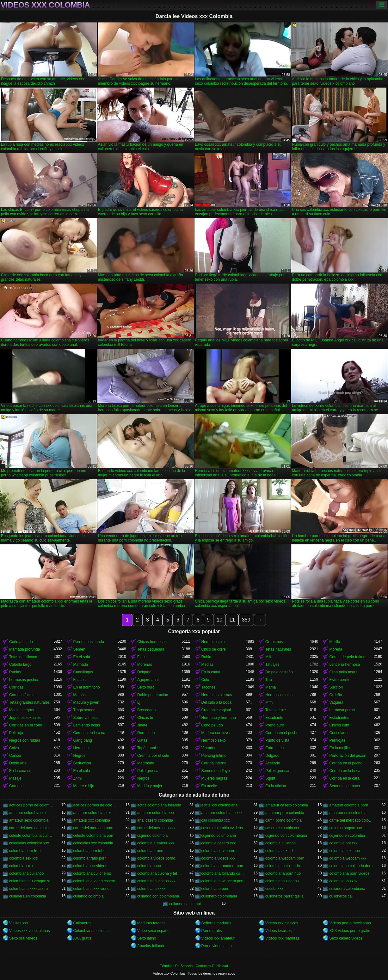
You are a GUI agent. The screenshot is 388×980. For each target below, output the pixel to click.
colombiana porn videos (349, 873)
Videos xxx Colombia (45, 5)
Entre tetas (274, 748)
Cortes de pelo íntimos (348, 657)
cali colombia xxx (215, 820)
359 (246, 619)
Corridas (16, 687)
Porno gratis (211, 930)
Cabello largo (20, 664)
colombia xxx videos (90, 866)
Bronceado (146, 710)
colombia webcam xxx (347, 858)
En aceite (209, 786)
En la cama (210, 672)
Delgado (144, 672)
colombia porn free (24, 850)
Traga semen (84, 710)
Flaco (141, 657)
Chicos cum (339, 725)
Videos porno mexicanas (350, 923)
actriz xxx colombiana (219, 805)
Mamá (270, 687)
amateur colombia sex (27, 813)
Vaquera (336, 702)
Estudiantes (339, 717)
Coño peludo (212, 725)
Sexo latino (146, 938)
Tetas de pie (275, 710)
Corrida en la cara (344, 778)
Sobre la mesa (85, 717)
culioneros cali (341, 896)
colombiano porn (215, 888)
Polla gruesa (147, 771)
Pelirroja (16, 733)
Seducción (82, 763)
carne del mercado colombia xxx (31, 828)
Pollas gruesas (277, 771)
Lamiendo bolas (86, 725)
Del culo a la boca (216, 702)
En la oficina (275, 786)
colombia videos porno (156, 858)
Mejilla (334, 642)
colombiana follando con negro (223, 873)
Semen (79, 649)
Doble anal (18, 763)
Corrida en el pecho (282, 733)
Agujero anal (147, 679)
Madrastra (145, 763)
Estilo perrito (339, 679)
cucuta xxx (274, 888)
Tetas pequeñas (150, 649)
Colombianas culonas (91, 930)
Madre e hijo (83, 786)
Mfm (269, 702)
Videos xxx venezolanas (29, 930)
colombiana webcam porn (223, 881)
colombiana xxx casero (28, 888)
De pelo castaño (279, 672)
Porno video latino (216, 946)
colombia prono (150, 850)
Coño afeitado (21, 642)
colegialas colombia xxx (29, 843)
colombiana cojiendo (282, 866)
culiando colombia (88, 896)
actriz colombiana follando (159, 805)
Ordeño (335, 695)
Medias (207, 664)
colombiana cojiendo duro (351, 866)
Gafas (142, 740)
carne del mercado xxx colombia (159, 828)
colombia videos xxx (218, 858)
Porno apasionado (88, 642)
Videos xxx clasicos (281, 923)
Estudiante (274, 717)
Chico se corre (213, 649)
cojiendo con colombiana (286, 835)
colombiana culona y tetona (159, 873)
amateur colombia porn (348, 805)
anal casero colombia (155, 820)
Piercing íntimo (213, 755)
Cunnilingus (83, 672)
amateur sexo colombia (28, 820)
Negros (79, 755)
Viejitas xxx (18, 923)
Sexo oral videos (23, 938)
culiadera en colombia (27, 896)
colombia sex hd (279, 850)
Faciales (80, 679)
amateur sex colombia (347, 813)
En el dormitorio (86, 687)
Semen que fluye (215, 771)
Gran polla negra (343, 672)
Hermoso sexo (213, 740)
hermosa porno (342, 710)
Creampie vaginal (216, 710)
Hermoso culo (213, 642)
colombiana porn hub (283, 873)
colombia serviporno (218, 850)
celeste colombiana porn (93, 835)
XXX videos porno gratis (349, 930)
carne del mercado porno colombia (95, 828)
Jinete (142, 725)
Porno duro (274, 725)
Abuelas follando (151, 946)
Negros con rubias (24, 740)
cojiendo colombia (152, 835)
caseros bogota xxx (345, 828)
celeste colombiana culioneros (31, 835)
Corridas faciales (23, 695)
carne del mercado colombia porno (351, 820)
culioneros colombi (184, 904)
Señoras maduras (216, 923)
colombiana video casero (94, 881)
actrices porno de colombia (31, 805)
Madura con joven (216, 733)
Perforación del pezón (347, 755)
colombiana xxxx (151, 888)
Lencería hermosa (344, 664)
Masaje (15, 778)
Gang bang (82, 740)
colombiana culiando (26, 873)
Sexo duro (146, 687)
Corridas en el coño (25, 725)
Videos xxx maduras (282, 938)
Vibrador (208, 748)
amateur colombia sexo (93, 813)
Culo (205, 679)
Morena (335, 649)
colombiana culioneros (92, 873)
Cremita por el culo (153, 755)
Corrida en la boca (344, 771)
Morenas (144, 664)
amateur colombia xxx (155, 813)
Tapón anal (146, 748)
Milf (268, 657)
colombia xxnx (21, 866)
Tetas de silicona (23, 657)
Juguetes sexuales (24, 717)
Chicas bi (145, 717)
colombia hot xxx (343, 843)
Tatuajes (272, 664)
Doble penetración (152, 695)
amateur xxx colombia (91, 820)
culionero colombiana (219, 896)
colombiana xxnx (343, 881)
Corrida (15, 786)
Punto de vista (277, 740)
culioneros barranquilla (284, 896)
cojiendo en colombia (347, 835)
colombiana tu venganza (29, 881)
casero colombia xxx (282, 828)
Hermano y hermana (218, 717)
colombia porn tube (89, 850)
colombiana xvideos (282, 881)
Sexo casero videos (345, 938)
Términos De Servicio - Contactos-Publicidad (194, 966)
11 (232, 619)
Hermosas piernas (216, 695)
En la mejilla (339, 748)
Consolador (338, 733)
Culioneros (82, 923)
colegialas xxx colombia (93, 843)
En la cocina (19, 771)
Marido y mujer (149, 786)
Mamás (79, 695)
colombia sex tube (344, 850)
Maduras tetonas (151, 923)
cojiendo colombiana (218, 835)
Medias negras (21, 710)
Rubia (206, 657)
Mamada (80, 664)
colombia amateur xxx (155, 843)
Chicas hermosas (152, 642)
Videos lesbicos (278, 930)
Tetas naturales (278, 649)
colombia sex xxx (23, 858)
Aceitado (272, 763)
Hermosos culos (279, 695)
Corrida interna (213, 763)
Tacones (208, 687)
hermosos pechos (24, 679)
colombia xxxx (149, 866)
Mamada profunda (24, 649)
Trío (268, 679)
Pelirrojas (337, 740)
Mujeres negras (214, 778)
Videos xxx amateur (218, 938)
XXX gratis (82, 938)
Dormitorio (146, 733)
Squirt (270, 778)
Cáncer (15, 755)
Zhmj (77, 778)
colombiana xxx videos (92, 888)
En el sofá (81, 657)
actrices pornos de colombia (95, 805)
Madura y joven (86, 702)
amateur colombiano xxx (222, 813)
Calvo (14, 748)
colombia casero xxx (218, 843)
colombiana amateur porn (222, 866)
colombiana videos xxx (156, 881)
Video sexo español (153, 930)
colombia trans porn (90, 858)
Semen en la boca (344, 786)
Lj (138, 702)
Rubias (15, 672)
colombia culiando (280, 843)
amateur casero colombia (286, 805)
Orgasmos (274, 642)
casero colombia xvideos (222, 828)
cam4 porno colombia (283, 820)
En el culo (81, 771)
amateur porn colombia (284, 813)
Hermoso (81, 748)
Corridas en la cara (89, 733)
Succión (336, 687)
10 (219, 619)
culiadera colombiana (347, 888)
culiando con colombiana (158, 896)
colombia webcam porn (284, 858)
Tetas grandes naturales (29, 702)
